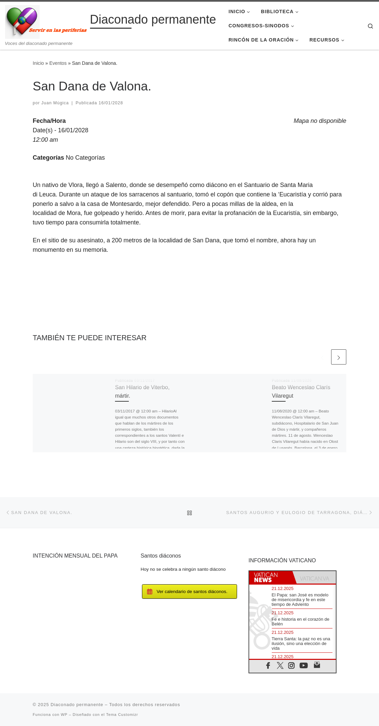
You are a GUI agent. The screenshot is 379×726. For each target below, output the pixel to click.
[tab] (270, 577)
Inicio (38, 63)
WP (64, 714)
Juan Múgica (55, 103)
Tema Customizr (122, 714)
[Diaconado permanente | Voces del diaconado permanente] (46, 21)
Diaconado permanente (77, 704)
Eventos (58, 63)
